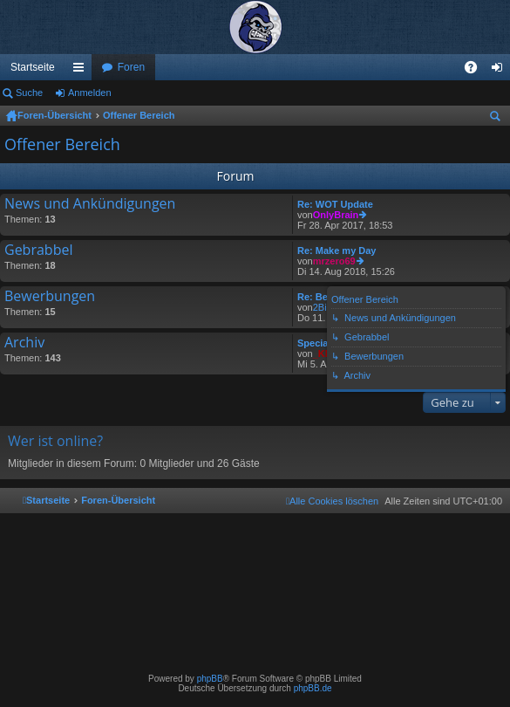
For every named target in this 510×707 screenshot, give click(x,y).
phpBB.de (313, 688)
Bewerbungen (49, 296)
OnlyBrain (336, 214)
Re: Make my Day (337, 250)
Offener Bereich (139, 115)
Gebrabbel (38, 250)
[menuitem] (332, 501)
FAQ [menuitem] (476, 70)
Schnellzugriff (82, 70)
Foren (131, 67)
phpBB (210, 678)
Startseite (32, 67)
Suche (29, 92)
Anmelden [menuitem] (501, 70)
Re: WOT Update (335, 204)
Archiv (24, 343)
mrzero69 (334, 261)
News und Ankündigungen (89, 204)
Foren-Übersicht (54, 115)
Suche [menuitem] (498, 119)
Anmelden (90, 92)
